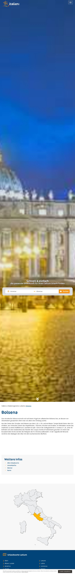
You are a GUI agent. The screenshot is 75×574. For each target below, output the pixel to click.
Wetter (9, 456)
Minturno (44, 560)
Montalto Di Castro (47, 563)
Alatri (6, 549)
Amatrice (8, 555)
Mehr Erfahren (44, 572)
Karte (9, 459)
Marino (43, 557)
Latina (43, 552)
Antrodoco (8, 563)
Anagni (7, 557)
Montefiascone (46, 566)
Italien (3, 406)
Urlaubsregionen (12, 406)
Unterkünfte (11, 454)
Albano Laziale (9, 552)
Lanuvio (43, 549)
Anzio (6, 566)
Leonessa (44, 555)
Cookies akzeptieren (65, 571)
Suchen (64, 291)
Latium (22, 406)
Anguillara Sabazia (11, 560)
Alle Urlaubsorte (13, 451)
